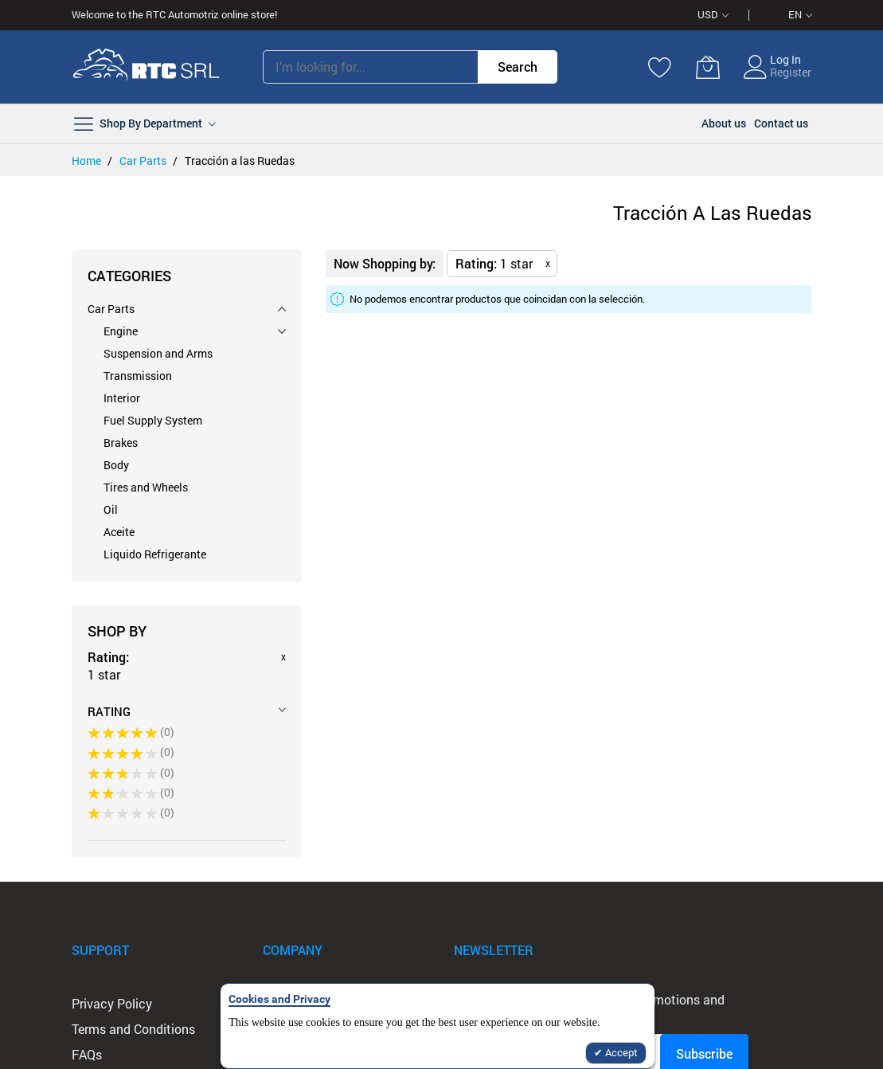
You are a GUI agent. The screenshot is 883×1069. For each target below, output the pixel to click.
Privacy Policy (112, 1003)
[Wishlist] (660, 67)
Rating (109, 711)
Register (790, 72)
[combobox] (370, 67)
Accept (620, 1052)
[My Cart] (708, 67)
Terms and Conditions (133, 1028)
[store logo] (147, 67)
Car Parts (144, 160)
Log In (785, 59)
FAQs (87, 1054)
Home (88, 160)
